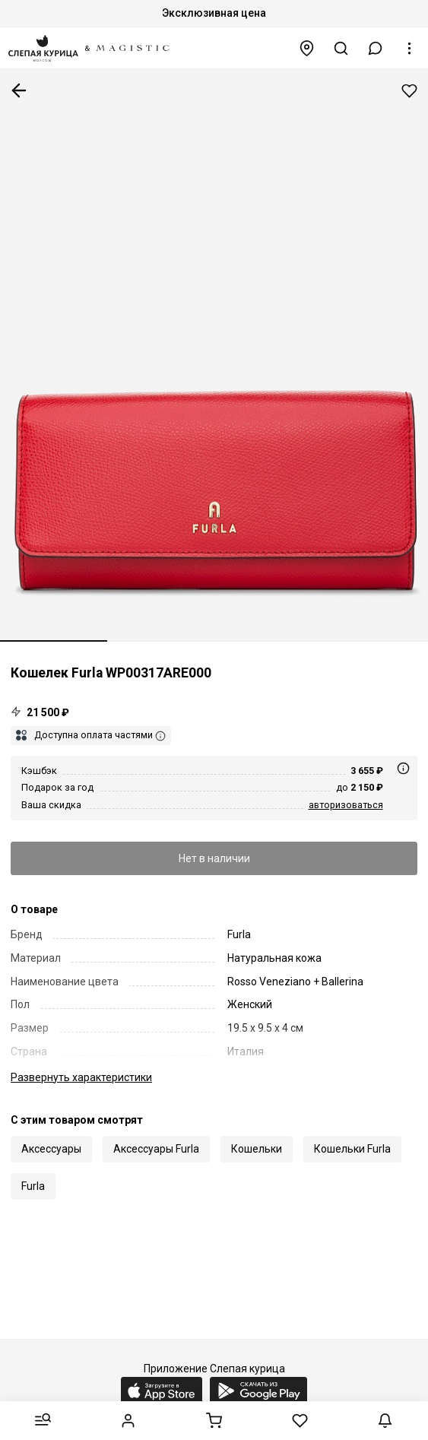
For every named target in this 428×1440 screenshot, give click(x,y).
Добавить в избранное (409, 91)
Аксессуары (51, 1149)
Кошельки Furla (352, 1149)
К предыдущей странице (19, 90)
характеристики (81, 1077)
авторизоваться (346, 804)
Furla (33, 1186)
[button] (376, 48)
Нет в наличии (214, 858)
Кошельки (256, 1149)
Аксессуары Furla (156, 1149)
